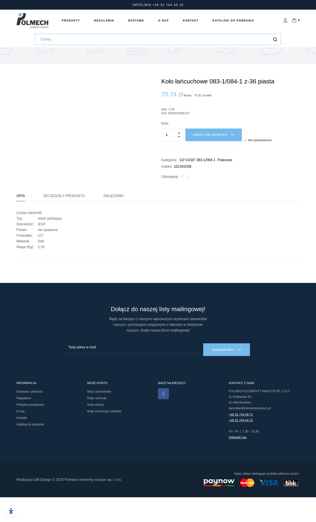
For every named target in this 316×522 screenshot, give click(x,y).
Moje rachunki (96, 423)
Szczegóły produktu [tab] (64, 223)
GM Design (42, 504)
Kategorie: (169, 187)
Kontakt (21, 442)
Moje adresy (95, 429)
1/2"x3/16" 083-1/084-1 (197, 187)
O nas (20, 436)
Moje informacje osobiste (104, 436)
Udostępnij (182, 204)
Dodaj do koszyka (210, 162)
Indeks (166, 194)
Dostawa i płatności (29, 416)
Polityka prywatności (30, 429)
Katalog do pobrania (30, 449)
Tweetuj (189, 204)
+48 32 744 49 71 (241, 439)
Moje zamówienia (99, 416)
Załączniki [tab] (113, 223)
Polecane (224, 187)
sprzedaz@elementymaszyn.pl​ (250, 433)
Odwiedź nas (238, 462)
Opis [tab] (20, 223)
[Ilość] (172, 162)
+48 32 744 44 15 (241, 445)
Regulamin (23, 423)
